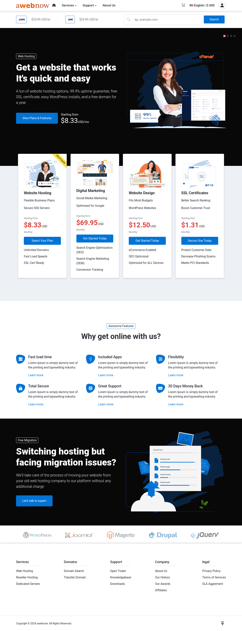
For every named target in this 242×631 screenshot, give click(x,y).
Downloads (117, 584)
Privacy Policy (211, 571)
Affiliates (161, 590)
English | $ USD (202, 5)
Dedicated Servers (28, 584)
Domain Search (74, 571)
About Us (161, 571)
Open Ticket (118, 571)
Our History (162, 577)
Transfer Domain (75, 577)
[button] (224, 36)
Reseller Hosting (27, 577)
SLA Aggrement (212, 584)
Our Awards (162, 584)
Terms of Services (214, 577)
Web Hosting (24, 571)
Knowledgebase (120, 577)
